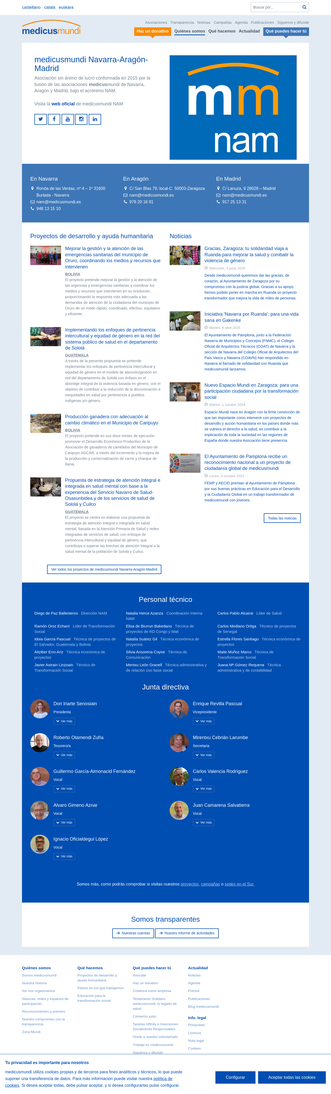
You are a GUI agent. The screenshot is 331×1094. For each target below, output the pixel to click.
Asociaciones (156, 22)
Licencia (194, 1033)
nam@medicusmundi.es (58, 202)
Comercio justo (144, 1016)
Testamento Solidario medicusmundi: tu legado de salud (155, 1004)
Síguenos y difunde (293, 22)
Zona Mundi (31, 1032)
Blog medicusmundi (203, 1006)
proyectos (190, 884)
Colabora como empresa (152, 991)
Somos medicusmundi (39, 975)
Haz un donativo (145, 983)
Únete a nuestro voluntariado (155, 1037)
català (49, 7)
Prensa (193, 991)
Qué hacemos (222, 31)
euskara (66, 7)
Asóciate (139, 975)
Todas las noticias (282, 518)
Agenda (241, 22)
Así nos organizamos (38, 991)
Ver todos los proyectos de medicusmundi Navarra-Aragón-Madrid (104, 569)
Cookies (194, 1048)
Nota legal (196, 1041)
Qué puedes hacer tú (152, 968)
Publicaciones (262, 22)
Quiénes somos (189, 31)
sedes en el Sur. (239, 884)
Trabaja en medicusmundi (153, 1045)
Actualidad (249, 31)
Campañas (223, 22)
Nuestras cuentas (136, 933)
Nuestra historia (34, 983)
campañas (210, 884)
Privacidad (196, 1025)
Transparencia (182, 22)
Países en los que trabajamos (100, 988)
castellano (31, 7)
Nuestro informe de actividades (190, 933)
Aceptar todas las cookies (291, 1077)
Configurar (235, 1077)
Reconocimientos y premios (43, 1011)
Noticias (203, 22)
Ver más (66, 721)
